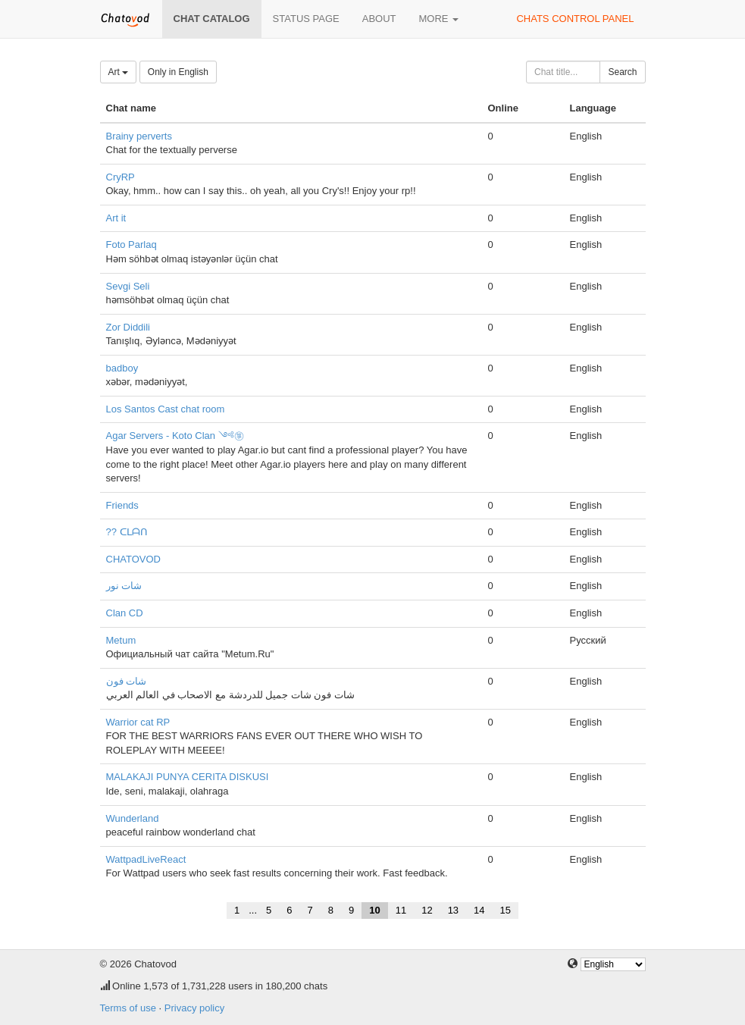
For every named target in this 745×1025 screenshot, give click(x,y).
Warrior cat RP (138, 722)
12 (426, 910)
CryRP (120, 177)
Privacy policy (194, 1008)
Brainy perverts (139, 136)
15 (505, 910)
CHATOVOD (133, 559)
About (379, 18)
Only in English (178, 72)
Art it (116, 218)
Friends (122, 505)
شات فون (126, 681)
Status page (306, 18)
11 (401, 910)
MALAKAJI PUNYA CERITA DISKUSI (187, 776)
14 (479, 910)
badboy (122, 368)
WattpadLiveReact (146, 859)
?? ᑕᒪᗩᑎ (127, 532)
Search (622, 72)
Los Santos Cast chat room (165, 409)
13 (453, 910)
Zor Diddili (128, 327)
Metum (121, 640)
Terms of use (128, 1008)
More (439, 18)
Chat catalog (212, 18)
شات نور (124, 585)
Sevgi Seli (128, 286)
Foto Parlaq (131, 244)
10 (374, 910)
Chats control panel (575, 18)
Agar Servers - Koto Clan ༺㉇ (175, 435)
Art (118, 72)
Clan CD (124, 613)
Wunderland (132, 818)
